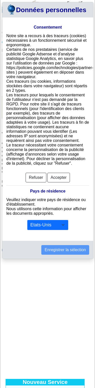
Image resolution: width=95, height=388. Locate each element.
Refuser (36, 177)
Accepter (59, 177)
